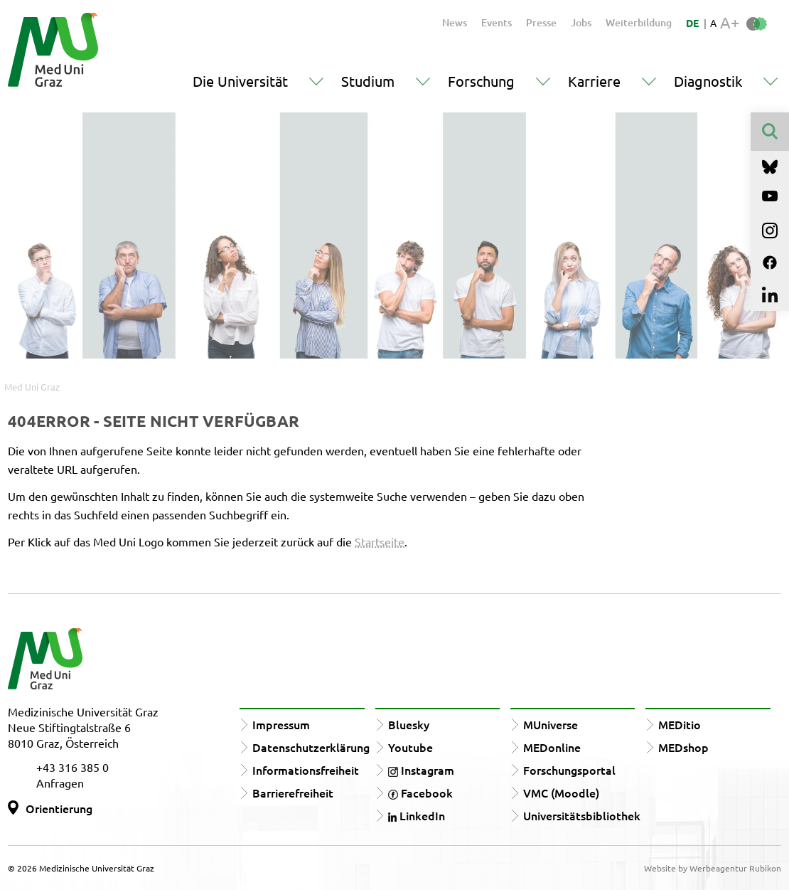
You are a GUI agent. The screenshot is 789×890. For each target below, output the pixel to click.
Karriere (594, 81)
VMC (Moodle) (561, 792)
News (454, 22)
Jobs (581, 22)
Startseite (379, 541)
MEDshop (683, 747)
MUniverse (550, 724)
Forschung (481, 81)
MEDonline (552, 747)
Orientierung (59, 808)
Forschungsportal (569, 770)
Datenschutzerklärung (311, 747)
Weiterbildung (639, 22)
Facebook (420, 792)
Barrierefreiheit (292, 792)
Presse (541, 22)
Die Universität (240, 81)
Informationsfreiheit (305, 770)
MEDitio (679, 724)
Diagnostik (708, 81)
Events (496, 22)
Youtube (410, 747)
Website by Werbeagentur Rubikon (712, 868)
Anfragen (60, 782)
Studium (367, 81)
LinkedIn (416, 815)
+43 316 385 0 (72, 767)
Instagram (421, 770)
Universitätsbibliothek (581, 815)
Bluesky (408, 724)
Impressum (281, 724)
